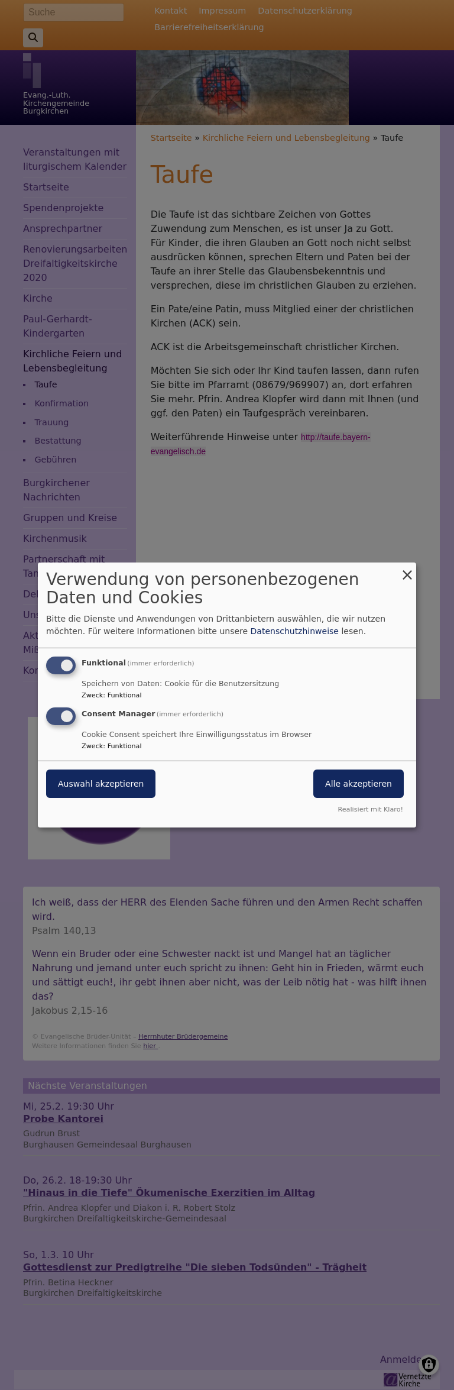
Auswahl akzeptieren (101, 783)
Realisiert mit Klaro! (370, 809)
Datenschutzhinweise (295, 631)
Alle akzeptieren (358, 783)
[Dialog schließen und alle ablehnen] (407, 570)
